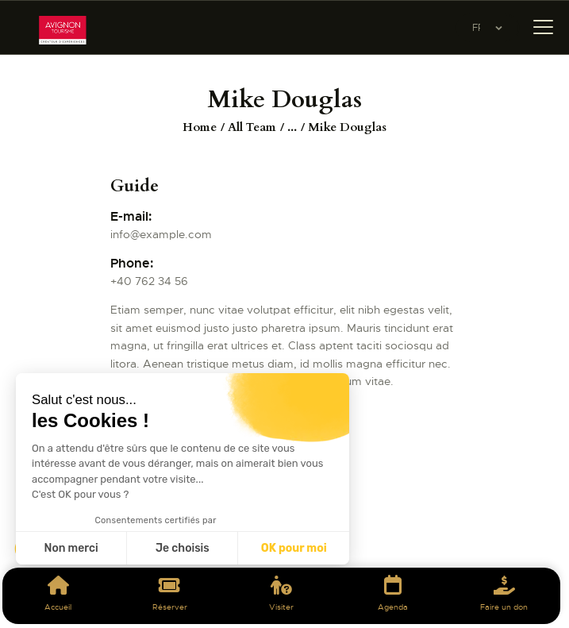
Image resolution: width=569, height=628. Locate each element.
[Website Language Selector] (488, 27)
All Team (252, 127)
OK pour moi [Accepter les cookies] (294, 548)
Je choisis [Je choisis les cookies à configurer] (183, 548)
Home (200, 127)
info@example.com (161, 234)
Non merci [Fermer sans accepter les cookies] (71, 548)
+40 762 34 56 (149, 281)
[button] (33, 601)
